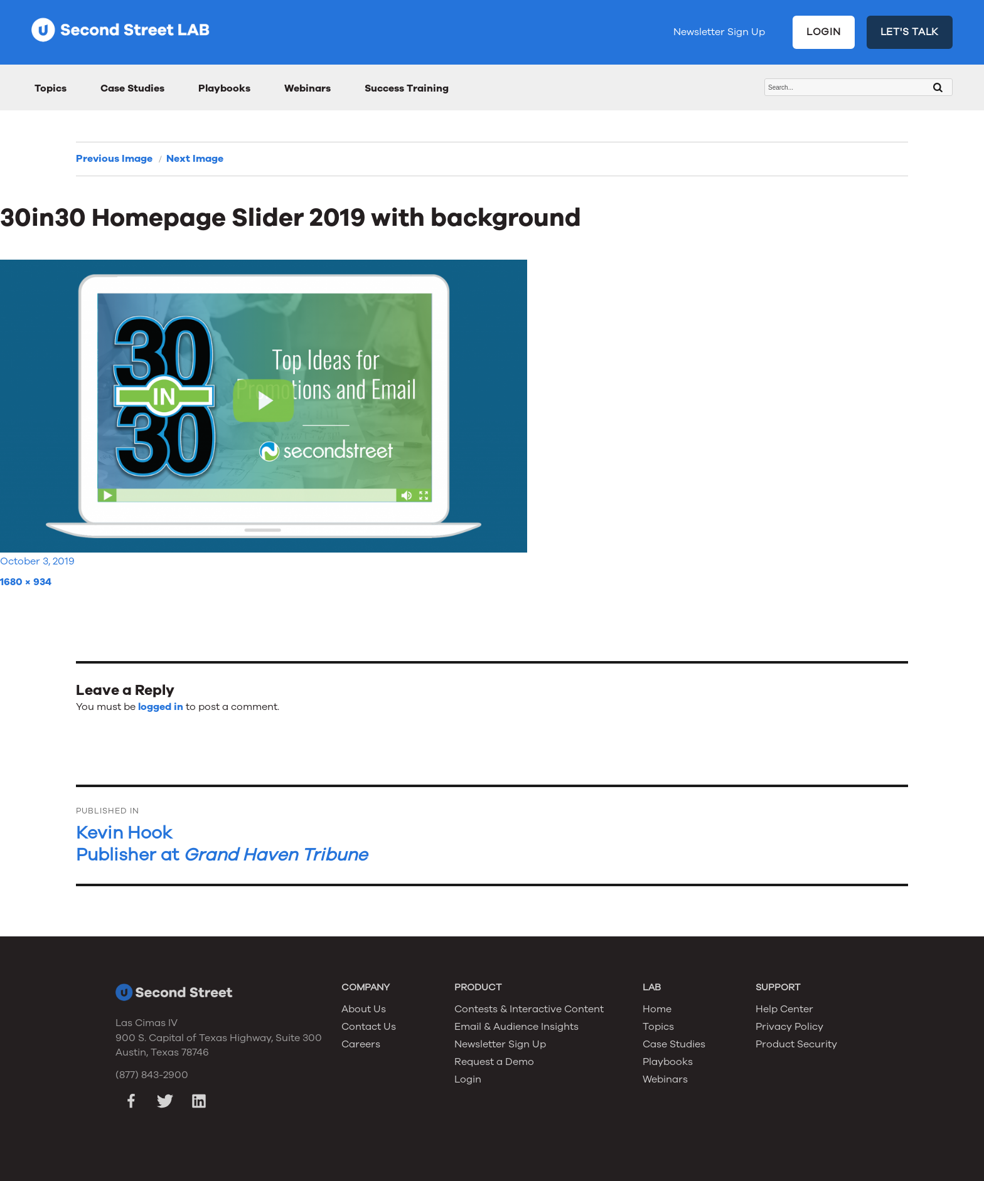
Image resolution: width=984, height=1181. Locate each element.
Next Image (194, 159)
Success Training (407, 88)
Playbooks (224, 88)
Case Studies (132, 88)
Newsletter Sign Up (719, 32)
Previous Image (114, 159)
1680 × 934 (25, 582)
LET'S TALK (909, 32)
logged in (160, 707)
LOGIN (823, 32)
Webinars (307, 88)
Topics (51, 88)
